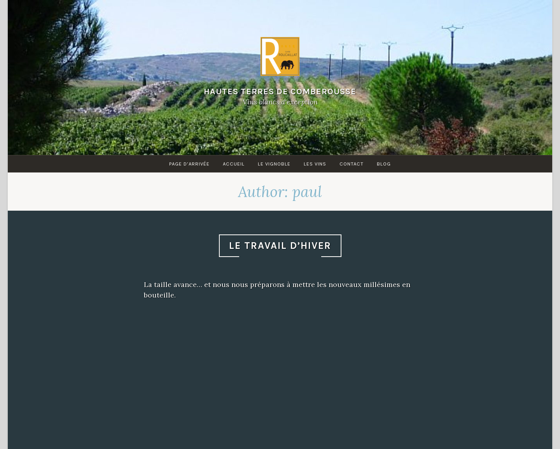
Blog (384, 164)
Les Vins (315, 164)
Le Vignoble (274, 164)
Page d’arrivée (189, 164)
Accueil (234, 164)
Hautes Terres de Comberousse (280, 91)
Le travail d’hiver (280, 245)
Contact (352, 164)
